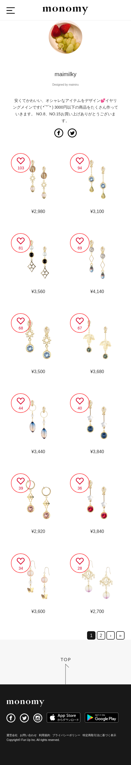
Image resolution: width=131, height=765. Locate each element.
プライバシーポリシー (66, 735)
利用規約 (44, 735)
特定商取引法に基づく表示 (99, 735)
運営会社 (12, 735)
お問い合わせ (28, 735)
